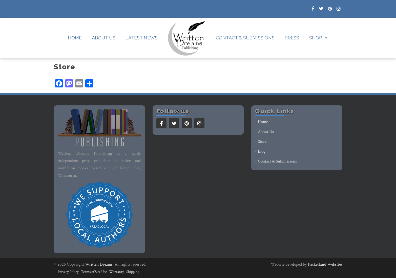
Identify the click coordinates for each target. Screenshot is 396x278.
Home (75, 37)
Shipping (132, 271)
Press (292, 37)
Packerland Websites (325, 264)
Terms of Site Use (94, 271)
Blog (261, 151)
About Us (103, 37)
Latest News (142, 37)
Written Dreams (99, 264)
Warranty (116, 271)
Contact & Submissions (245, 37)
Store (262, 141)
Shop (318, 38)
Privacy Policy (68, 271)
